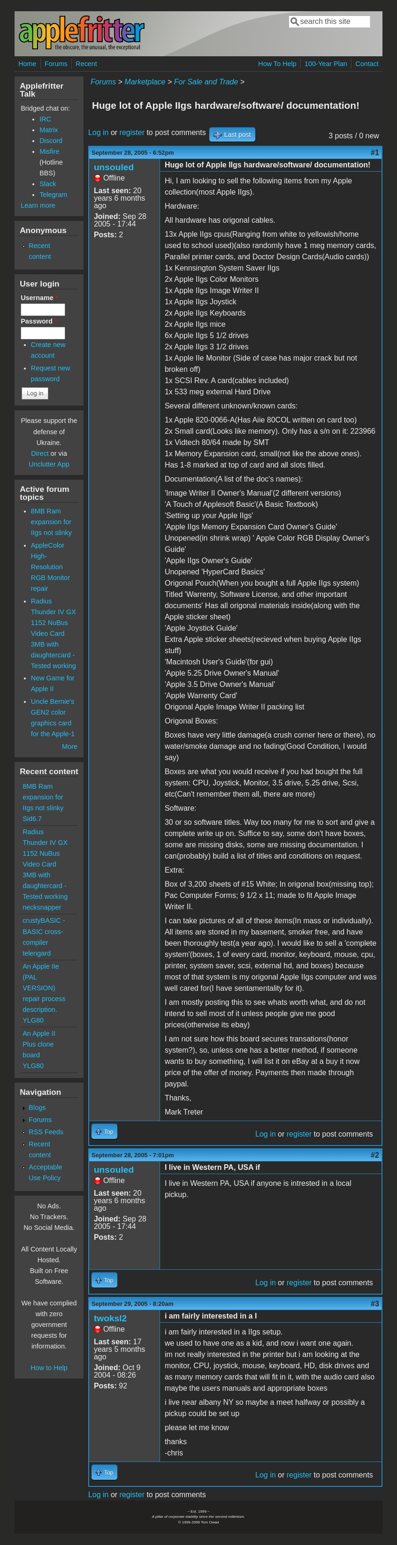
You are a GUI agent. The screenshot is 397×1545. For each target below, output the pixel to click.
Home (27, 64)
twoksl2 (110, 1318)
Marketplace (144, 82)
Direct (40, 453)
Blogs (37, 1107)
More (69, 746)
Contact (367, 64)
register (132, 132)
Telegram (53, 194)
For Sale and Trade (206, 82)
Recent (86, 64)
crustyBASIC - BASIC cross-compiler (44, 931)
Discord (50, 140)
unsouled (114, 167)
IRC (45, 119)
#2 (375, 1155)
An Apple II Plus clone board (39, 1044)
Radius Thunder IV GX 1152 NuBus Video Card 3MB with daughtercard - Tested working (53, 633)
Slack (47, 184)
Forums (56, 64)
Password (39, 321)
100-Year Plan (326, 64)
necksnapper (42, 907)
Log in (98, 132)
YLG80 (33, 1020)
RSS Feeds (46, 1132)
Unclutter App (49, 464)
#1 (375, 153)
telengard (37, 953)
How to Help (49, 1368)
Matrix (48, 130)
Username (39, 297)
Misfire (49, 151)
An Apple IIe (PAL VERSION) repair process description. (44, 988)
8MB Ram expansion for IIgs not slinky (51, 521)
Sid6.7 (32, 818)
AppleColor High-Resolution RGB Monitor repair (50, 567)
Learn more (38, 205)
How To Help (277, 64)
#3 (375, 1304)
